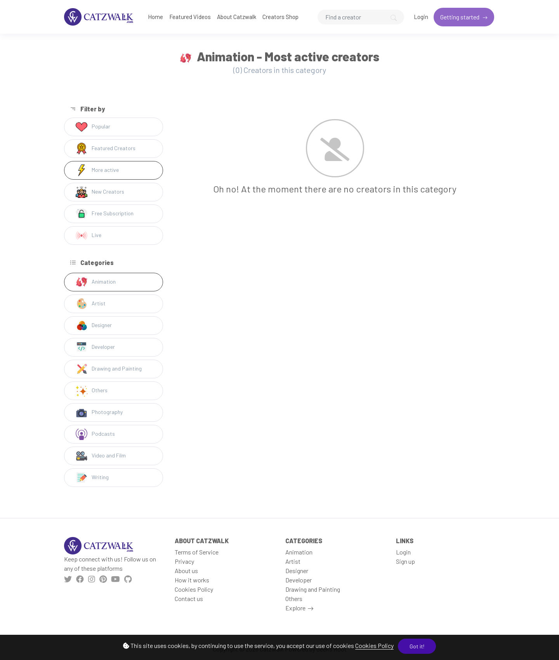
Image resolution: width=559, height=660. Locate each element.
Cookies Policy (374, 645)
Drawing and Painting (109, 369)
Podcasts (95, 434)
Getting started (460, 17)
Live (88, 235)
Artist (91, 304)
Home (155, 16)
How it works (192, 580)
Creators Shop (280, 16)
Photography (99, 412)
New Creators (100, 192)
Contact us (189, 598)
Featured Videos (190, 16)
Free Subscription (105, 214)
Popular (93, 127)
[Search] (360, 17)
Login (421, 16)
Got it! (417, 646)
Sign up (405, 561)
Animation (96, 282)
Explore (295, 607)
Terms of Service (197, 552)
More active (97, 170)
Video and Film (101, 456)
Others (92, 391)
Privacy (184, 561)
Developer (95, 347)
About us (186, 570)
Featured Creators (105, 148)
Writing (92, 477)
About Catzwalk (236, 16)
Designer (94, 325)
